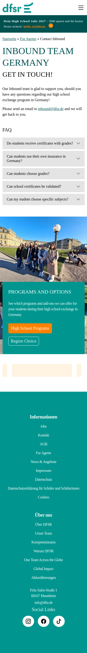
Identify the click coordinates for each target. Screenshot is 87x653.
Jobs (43, 426)
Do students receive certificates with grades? (40, 143)
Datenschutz (43, 479)
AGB (43, 444)
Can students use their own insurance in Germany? (36, 158)
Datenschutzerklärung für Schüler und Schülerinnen (43, 488)
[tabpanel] (42, 370)
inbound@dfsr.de (51, 109)
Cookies (43, 497)
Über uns (43, 515)
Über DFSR (43, 524)
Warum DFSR (44, 551)
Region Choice (23, 341)
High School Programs (30, 328)
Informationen (43, 416)
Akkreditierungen (43, 578)
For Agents (28, 39)
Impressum (43, 471)
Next (84, 372)
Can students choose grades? (28, 174)
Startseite (9, 39)
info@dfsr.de (44, 603)
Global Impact (43, 569)
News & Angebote (43, 462)
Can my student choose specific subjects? (37, 199)
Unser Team (43, 533)
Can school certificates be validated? (34, 186)
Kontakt (43, 435)
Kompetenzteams (43, 542)
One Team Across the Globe (43, 560)
